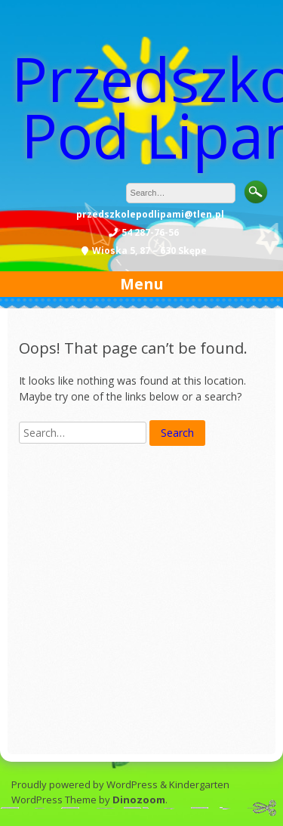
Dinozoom (138, 799)
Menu (142, 284)
